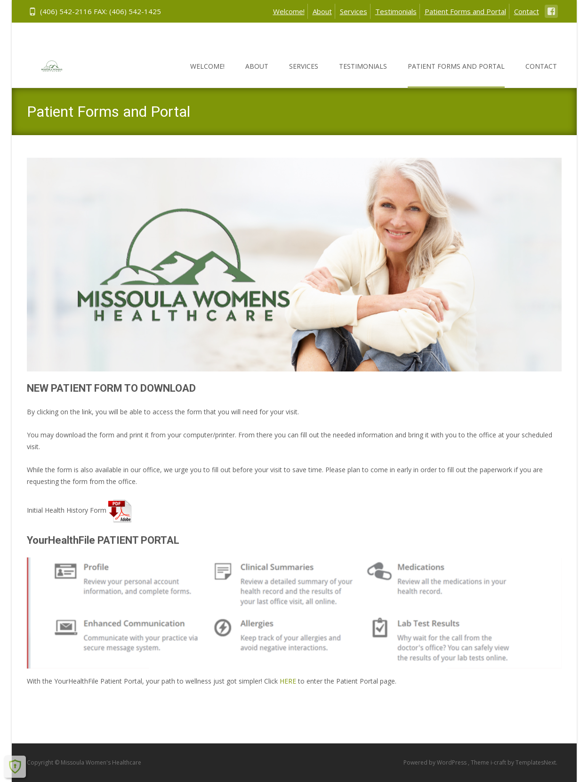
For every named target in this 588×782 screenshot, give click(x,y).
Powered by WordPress (435, 762)
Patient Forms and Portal (465, 11)
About (322, 11)
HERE (288, 681)
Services (353, 11)
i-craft (499, 762)
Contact (526, 11)
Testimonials (396, 11)
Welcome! (289, 11)
